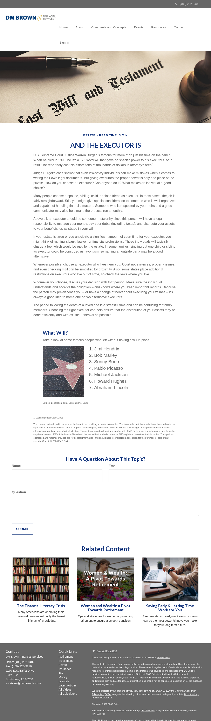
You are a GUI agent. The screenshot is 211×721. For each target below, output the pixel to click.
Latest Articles (68, 670)
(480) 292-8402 (187, 4)
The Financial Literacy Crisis (41, 590)
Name (16, 450)
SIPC (102, 699)
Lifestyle (64, 666)
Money (63, 662)
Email (113, 450)
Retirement (66, 641)
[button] (84, 21)
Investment (66, 645)
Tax (61, 658)
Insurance (65, 653)
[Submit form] (22, 514)
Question (19, 477)
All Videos (65, 674)
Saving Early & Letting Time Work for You (170, 592)
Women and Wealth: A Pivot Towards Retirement (105, 592)
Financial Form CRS (106, 636)
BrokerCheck (163, 642)
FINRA (95, 699)
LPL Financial (148, 695)
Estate (63, 649)
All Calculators (68, 678)
